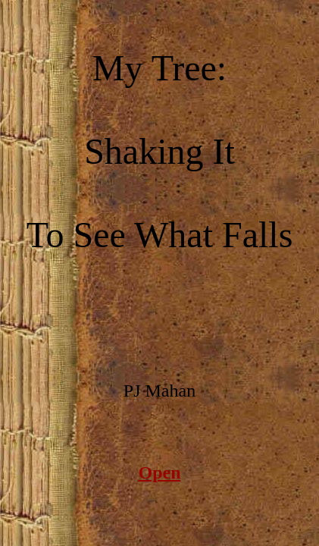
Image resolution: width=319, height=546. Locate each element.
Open (159, 472)
